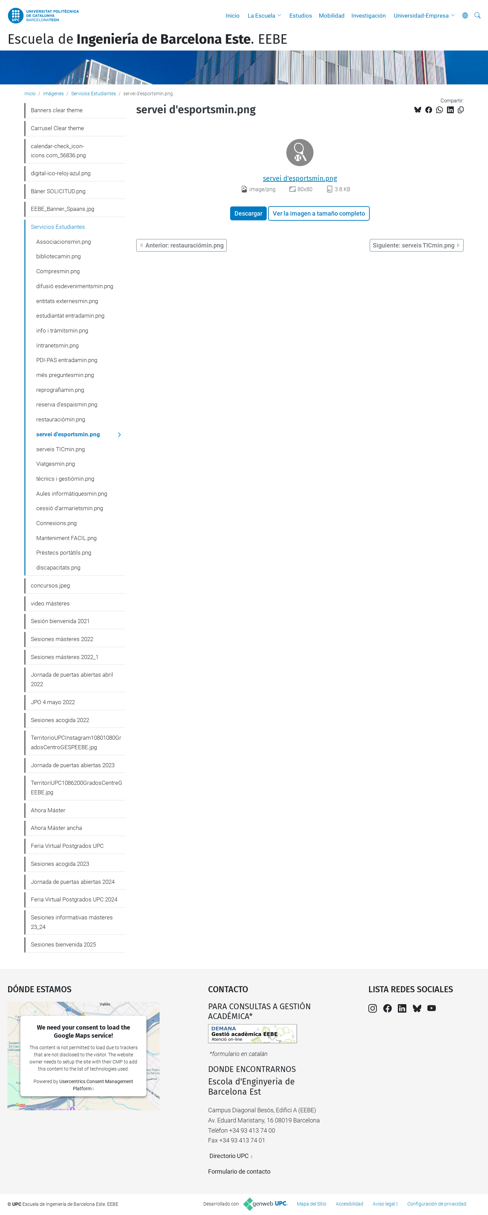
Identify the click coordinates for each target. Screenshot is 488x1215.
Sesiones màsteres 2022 (62, 639)
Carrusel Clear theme (57, 128)
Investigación (368, 15)
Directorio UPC (229, 1155)
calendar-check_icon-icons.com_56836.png (58, 151)
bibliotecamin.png (58, 256)
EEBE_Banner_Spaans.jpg (62, 208)
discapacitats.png (58, 567)
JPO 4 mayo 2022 (53, 702)
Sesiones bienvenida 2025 (63, 944)
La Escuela (261, 15)
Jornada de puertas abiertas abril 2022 (72, 679)
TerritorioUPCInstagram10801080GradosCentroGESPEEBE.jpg (76, 742)
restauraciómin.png (60, 419)
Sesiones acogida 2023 (60, 863)
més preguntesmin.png (65, 375)
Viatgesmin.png (55, 463)
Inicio (233, 15)
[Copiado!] (461, 110)
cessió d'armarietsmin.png (69, 508)
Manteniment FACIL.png (66, 538)
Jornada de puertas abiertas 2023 (73, 765)
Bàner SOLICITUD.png (58, 191)
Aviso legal (384, 1204)
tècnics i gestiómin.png (65, 478)
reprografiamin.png (60, 389)
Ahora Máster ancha (56, 827)
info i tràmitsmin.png (62, 330)
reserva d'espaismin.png (66, 404)
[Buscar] (477, 16)
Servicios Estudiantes (93, 93)
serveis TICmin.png (60, 449)
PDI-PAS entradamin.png (66, 360)
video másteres (50, 603)
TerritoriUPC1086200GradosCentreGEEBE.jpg (76, 787)
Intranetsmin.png (57, 345)
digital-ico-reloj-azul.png (60, 173)
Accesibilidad (349, 1204)
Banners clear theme (57, 110)
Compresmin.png (58, 271)
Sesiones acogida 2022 (60, 720)
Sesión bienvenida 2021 (60, 621)
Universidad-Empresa (421, 15)
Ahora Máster (48, 810)
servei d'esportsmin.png (300, 178)
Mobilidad (332, 15)
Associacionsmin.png (63, 241)
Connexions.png (56, 523)
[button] (281, 15)
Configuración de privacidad (436, 1204)
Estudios (300, 15)
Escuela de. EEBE (147, 39)
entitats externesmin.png (67, 301)
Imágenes (53, 93)
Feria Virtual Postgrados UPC (67, 845)
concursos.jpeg (50, 585)
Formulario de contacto (239, 1171)
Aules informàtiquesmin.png (71, 493)
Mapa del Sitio (311, 1204)
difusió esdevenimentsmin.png (74, 286)
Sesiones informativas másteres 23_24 (72, 922)
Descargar (248, 213)
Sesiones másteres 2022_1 (65, 657)
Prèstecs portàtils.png (63, 552)
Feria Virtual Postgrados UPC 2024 (74, 899)
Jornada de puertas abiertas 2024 (73, 881)
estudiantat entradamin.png (70, 315)
